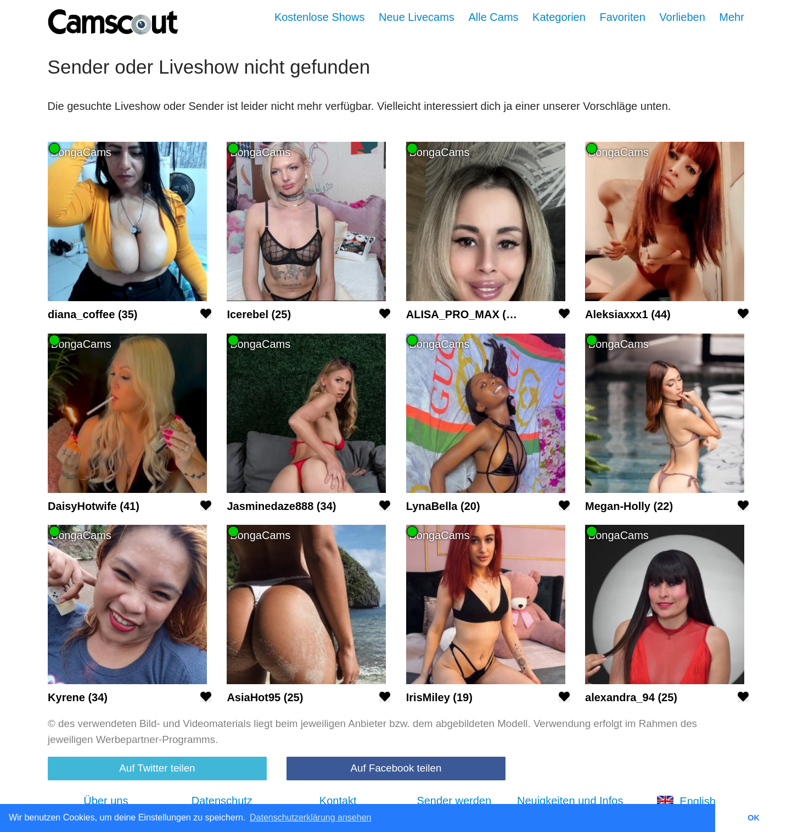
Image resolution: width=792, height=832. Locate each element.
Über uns (105, 801)
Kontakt (338, 801)
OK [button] (754, 817)
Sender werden (454, 801)
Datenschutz (222, 801)
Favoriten (622, 17)
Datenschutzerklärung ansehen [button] (310, 817)
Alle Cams (493, 17)
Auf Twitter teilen (157, 768)
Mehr (731, 17)
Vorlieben (682, 17)
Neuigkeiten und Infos (570, 801)
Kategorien (559, 17)
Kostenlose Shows (319, 17)
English (686, 801)
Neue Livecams (416, 17)
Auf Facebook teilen (396, 768)
